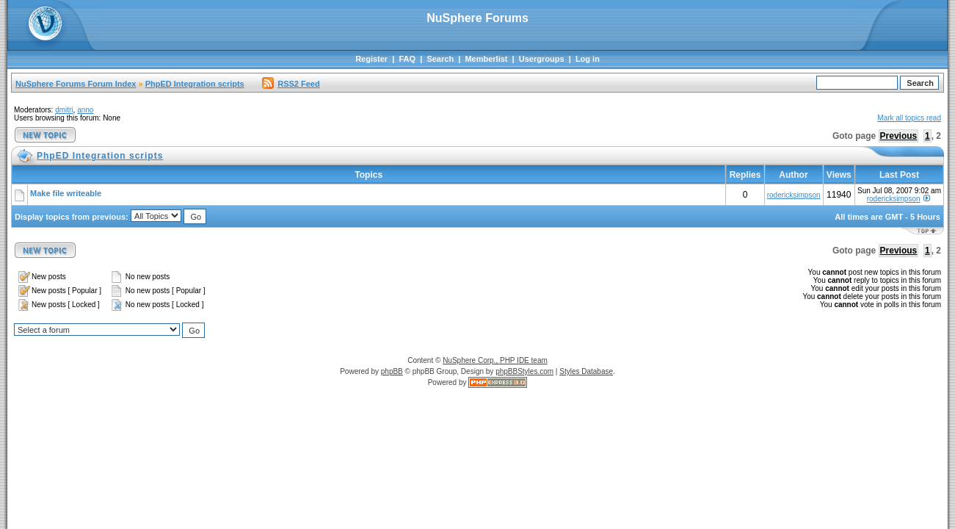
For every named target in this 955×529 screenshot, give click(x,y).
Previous (899, 136)
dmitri (64, 110)
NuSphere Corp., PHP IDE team (495, 360)
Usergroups (541, 58)
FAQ (407, 58)
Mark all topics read (909, 118)
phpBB (392, 371)
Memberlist (486, 58)
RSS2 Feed (290, 83)
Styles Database (586, 371)
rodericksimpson (794, 195)
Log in (587, 58)
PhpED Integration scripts (194, 83)
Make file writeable (65, 193)
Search (440, 58)
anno (85, 110)
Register (371, 58)
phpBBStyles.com (524, 371)
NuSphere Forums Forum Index (75, 83)
